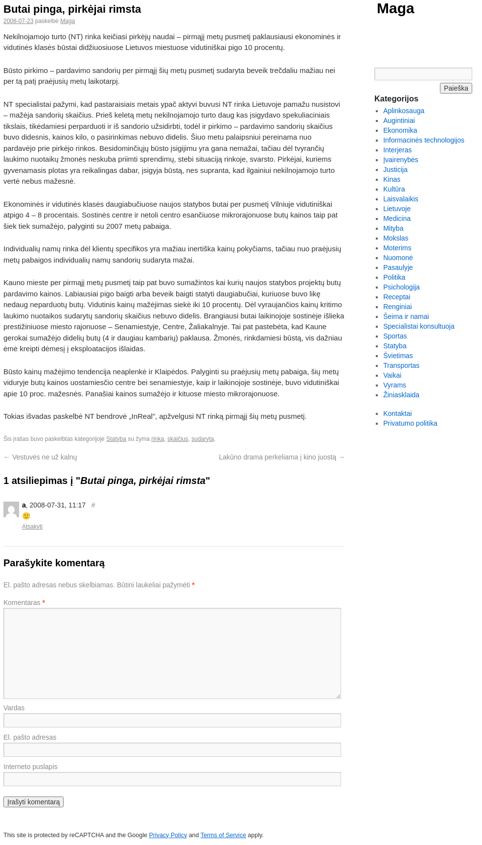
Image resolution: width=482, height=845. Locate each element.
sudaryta (202, 438)
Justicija (395, 169)
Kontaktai (397, 413)
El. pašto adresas (29, 737)
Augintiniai (399, 120)
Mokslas (395, 238)
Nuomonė (398, 258)
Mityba (393, 228)
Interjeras (397, 150)
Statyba (116, 438)
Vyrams (394, 385)
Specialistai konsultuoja (419, 326)
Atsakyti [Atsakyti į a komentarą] (32, 526)
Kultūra (394, 189)
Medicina (397, 218)
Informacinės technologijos (423, 140)
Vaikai (392, 375)
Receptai (396, 297)
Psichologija (401, 287)
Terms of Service (223, 835)
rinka (157, 438)
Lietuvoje (397, 209)
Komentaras (24, 602)
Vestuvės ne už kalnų (40, 457)
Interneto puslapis (30, 767)
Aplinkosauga (403, 111)
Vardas (13, 708)
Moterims (397, 248)
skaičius (177, 438)
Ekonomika (400, 130)
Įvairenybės (400, 160)
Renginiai (397, 307)
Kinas (391, 179)
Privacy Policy (168, 835)
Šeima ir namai (406, 316)
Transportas (401, 365)
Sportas (395, 336)
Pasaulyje (398, 267)
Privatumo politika (410, 423)
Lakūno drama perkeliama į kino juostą (282, 457)
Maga (395, 8)
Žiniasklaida (401, 395)
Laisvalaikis (400, 199)
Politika (394, 277)
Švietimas (398, 356)
